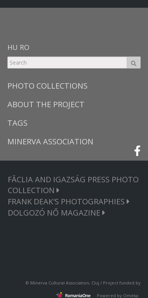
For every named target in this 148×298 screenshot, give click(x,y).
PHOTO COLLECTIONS (47, 85)
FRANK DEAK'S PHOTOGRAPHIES (69, 201)
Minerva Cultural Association (59, 283)
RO (24, 47)
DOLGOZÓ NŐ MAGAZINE (56, 212)
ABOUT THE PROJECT (45, 104)
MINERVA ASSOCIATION (50, 141)
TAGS (17, 123)
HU (12, 47)
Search (134, 63)
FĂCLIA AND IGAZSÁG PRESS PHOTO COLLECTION (73, 184)
